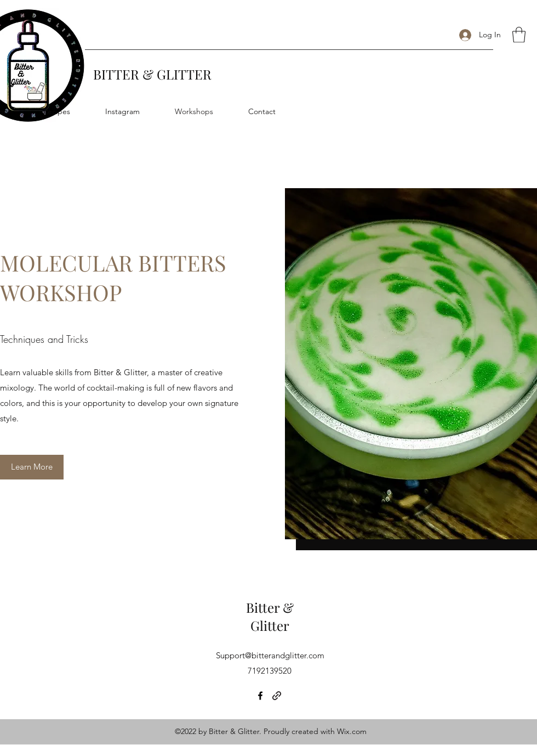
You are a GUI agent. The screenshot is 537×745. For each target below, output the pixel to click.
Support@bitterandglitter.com (270, 655)
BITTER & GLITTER (152, 74)
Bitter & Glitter (270, 617)
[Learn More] (32, 467)
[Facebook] (260, 695)
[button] (518, 35)
